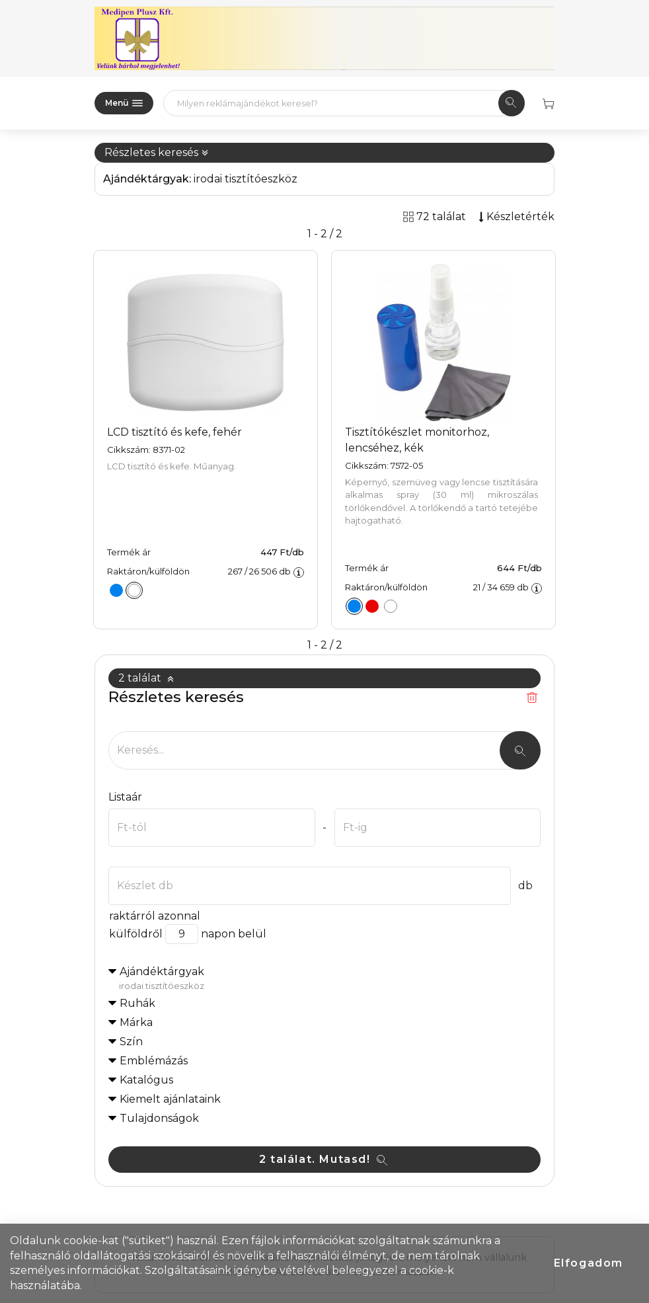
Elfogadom (588, 1263)
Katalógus (146, 1080)
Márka (136, 1022)
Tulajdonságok (159, 1118)
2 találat (146, 678)
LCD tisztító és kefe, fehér (174, 432)
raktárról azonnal (154, 916)
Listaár (125, 797)
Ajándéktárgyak (330, 979)
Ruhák (137, 1003)
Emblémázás (154, 1060)
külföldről (135, 934)
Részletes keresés (156, 152)
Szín (131, 1041)
